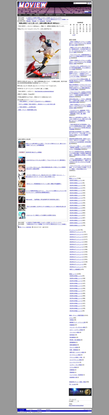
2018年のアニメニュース (76, 252)
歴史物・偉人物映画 (75, 340)
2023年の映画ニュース (76, 188)
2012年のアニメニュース (76, 267)
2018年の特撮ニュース (76, 296)
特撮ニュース (73, 274)
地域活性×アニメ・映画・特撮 (77, 382)
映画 (20, 15)
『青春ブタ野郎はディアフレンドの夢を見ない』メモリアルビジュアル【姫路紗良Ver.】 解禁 (80, 106)
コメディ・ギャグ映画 (76, 364)
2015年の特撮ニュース (76, 303)
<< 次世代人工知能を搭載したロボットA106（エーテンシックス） (44, 17)
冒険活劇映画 (73, 345)
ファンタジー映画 (74, 332)
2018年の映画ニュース (76, 200)
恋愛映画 (72, 369)
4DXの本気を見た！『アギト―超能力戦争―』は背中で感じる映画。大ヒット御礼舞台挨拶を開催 (80, 100)
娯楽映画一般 (73, 377)
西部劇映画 (73, 342)
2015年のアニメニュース (76, 259)
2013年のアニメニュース (76, 264)
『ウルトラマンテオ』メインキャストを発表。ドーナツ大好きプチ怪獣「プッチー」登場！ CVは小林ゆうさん (80, 167)
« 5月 (73, 35)
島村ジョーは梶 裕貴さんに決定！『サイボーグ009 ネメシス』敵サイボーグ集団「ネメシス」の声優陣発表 (80, 119)
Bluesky (28, 21)
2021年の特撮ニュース (76, 288)
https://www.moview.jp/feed (76, 405)
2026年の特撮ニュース (76, 276)
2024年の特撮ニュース (76, 281)
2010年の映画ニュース (76, 220)
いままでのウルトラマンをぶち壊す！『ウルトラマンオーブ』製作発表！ (46, 160)
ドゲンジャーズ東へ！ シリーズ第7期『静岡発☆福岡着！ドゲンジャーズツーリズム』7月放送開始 (80, 147)
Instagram (42, 21)
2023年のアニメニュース (76, 239)
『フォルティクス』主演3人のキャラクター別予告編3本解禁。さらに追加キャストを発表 (80, 67)
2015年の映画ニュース (76, 208)
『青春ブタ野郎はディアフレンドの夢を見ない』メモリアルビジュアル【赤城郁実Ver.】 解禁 (80, 62)
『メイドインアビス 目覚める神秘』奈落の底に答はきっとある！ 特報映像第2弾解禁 (80, 80)
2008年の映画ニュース (76, 225)
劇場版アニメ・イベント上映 (77, 322)
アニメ (25, 15)
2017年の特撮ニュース (76, 298)
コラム (71, 318)
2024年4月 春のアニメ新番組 (34, 152)
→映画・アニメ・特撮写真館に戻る (27, 109)
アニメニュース (73, 230)
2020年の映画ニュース (76, 195)
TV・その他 (72, 384)
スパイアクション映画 (76, 359)
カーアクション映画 (75, 354)
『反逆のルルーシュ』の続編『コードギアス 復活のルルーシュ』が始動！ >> (47, 19)
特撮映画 (72, 325)
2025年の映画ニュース (76, 183)
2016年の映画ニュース (76, 205)
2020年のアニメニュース (76, 247)
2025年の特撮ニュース (76, 278)
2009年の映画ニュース (76, 223)
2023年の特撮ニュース (76, 283)
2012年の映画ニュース (76, 215)
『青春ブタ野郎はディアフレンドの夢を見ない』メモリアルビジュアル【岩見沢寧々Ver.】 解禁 (80, 43)
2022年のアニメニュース (76, 242)
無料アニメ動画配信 (75, 269)
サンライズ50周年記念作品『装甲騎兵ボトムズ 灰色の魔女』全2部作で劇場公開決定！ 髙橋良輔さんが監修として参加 (80, 153)
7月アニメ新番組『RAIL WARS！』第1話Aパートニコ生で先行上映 (37, 104)
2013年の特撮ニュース (76, 308)
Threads (34, 21)
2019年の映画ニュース (76, 198)
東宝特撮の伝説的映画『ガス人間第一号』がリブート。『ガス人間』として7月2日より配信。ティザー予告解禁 (80, 133)
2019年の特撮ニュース (76, 293)
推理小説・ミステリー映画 (77, 352)
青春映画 (72, 372)
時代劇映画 (73, 337)
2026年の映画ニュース (76, 180)
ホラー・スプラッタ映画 (76, 330)
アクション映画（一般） (76, 357)
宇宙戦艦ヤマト (38, 15)
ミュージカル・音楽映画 (76, 374)
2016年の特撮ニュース (76, 301)
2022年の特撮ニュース (76, 286)
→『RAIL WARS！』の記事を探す (26, 107)
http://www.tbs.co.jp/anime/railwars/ (44, 91)
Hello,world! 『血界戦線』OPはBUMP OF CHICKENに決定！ (43, 199)
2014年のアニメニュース (76, 262)
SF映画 (72, 320)
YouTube (48, 21)
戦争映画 (72, 335)
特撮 (31, 15)
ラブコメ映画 (73, 367)
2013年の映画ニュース (76, 213)
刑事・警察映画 (74, 350)
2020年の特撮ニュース (76, 291)
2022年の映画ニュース (76, 190)
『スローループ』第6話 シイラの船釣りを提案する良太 (41, 215)
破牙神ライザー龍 (61, 15)
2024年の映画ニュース (76, 185)
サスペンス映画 (74, 347)
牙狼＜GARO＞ (49, 15)
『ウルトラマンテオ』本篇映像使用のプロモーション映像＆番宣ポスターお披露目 (80, 56)
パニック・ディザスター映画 (77, 327)
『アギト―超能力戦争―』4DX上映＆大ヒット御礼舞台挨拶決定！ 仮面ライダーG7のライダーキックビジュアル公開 (80, 160)
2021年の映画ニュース (76, 193)
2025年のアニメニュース (76, 234)
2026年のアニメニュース (76, 232)
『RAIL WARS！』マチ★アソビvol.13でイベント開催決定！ (35, 101)
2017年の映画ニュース (76, 203)
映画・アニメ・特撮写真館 (25, 227)
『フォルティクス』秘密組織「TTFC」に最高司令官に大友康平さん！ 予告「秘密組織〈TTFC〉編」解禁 (80, 112)
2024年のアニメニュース (76, 237)
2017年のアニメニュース (76, 254)
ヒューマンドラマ (74, 362)
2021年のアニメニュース (76, 244)
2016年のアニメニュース (76, 257)
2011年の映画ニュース (76, 218)
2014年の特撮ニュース (76, 306)
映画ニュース (73, 178)
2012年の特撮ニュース (76, 311)
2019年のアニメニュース (76, 249)
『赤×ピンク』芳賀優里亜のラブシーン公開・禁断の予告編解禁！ (44, 183)
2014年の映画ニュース (76, 210)
